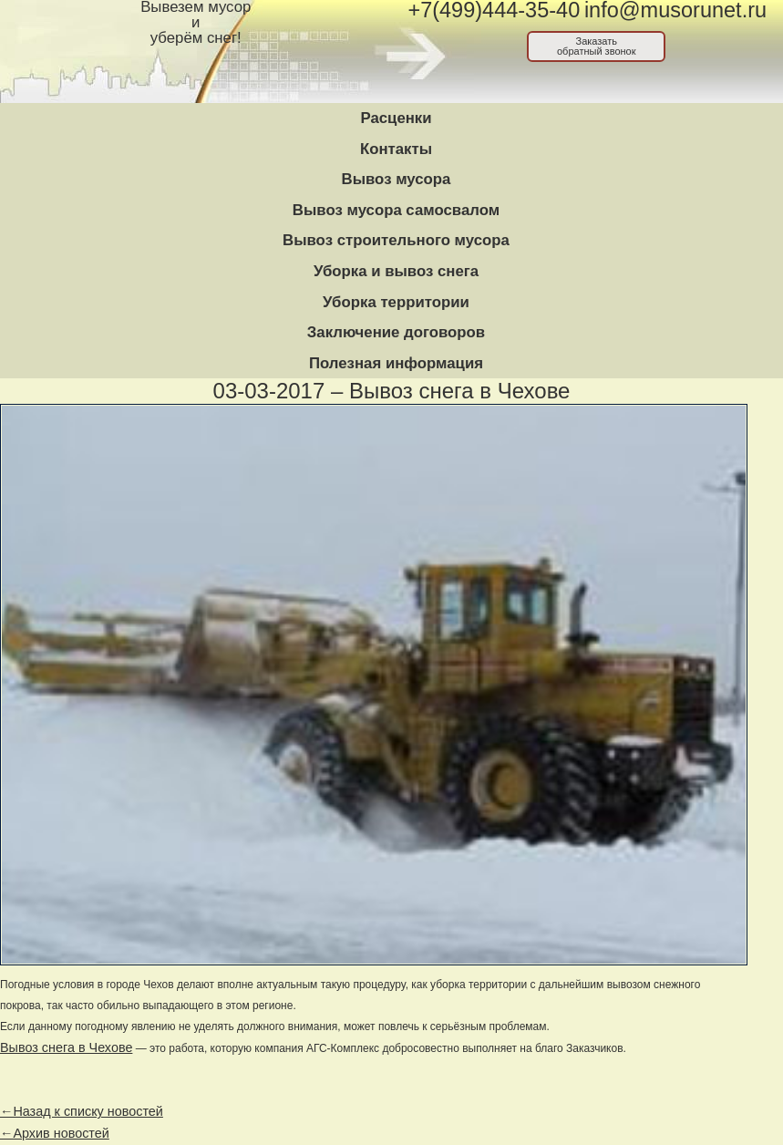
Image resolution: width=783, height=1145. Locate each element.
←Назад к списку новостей (81, 1111)
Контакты (396, 149)
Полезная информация (396, 363)
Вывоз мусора (396, 179)
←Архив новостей (54, 1133)
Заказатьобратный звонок (596, 46)
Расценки (395, 118)
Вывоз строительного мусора (396, 240)
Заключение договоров (396, 332)
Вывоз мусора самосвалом (396, 210)
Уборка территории (396, 302)
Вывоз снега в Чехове (66, 1047)
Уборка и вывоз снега (396, 271)
